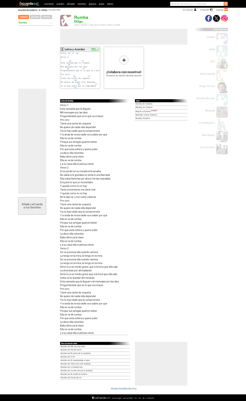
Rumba (23, 22)
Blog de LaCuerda (146, 111)
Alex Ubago (208, 135)
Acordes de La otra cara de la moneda (76, 371)
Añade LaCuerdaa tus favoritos (32, 206)
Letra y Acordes (75, 49)
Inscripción (188, 9)
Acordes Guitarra (142, 118)
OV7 (212, 61)
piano (101, 4)
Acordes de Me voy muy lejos (73, 346)
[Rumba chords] (118, 388)
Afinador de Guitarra (144, 107)
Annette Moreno (205, 98)
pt (143, 398)
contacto (150, 398)
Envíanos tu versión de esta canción (124, 66)
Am (77, 53)
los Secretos (207, 147)
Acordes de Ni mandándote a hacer (75, 360)
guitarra (92, 4)
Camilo (211, 37)
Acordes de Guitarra (27, 9)
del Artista (35, 17)
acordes (60, 4)
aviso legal (116, 398)
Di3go (44, 9)
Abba (212, 49)
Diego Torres (207, 86)
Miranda (210, 110)
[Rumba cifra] (130, 388)
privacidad (128, 398)
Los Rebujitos (207, 122)
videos (110, 4)
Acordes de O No (68, 357)
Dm (69, 53)
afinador (71, 4)
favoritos (82, 4)
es (136, 398)
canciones (49, 4)
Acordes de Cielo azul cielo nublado (76, 364)
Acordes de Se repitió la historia (74, 374)
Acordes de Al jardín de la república (76, 353)
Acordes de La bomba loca (72, 367)
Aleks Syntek (207, 73)
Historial (46, 17)
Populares (24, 17)
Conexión (204, 9)
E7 (73, 53)
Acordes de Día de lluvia (71, 350)
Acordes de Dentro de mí (71, 378)
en (140, 398)
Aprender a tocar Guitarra (146, 115)
